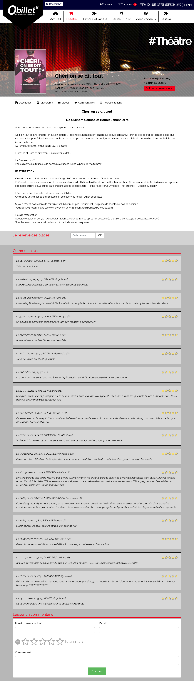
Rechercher (54, 4)
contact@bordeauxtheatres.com (94, 207)
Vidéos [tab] (63, 102)
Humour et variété (94, 16)
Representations (111, 102)
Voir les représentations (159, 88)
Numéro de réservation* (28, 623)
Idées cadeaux (145, 16)
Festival (166, 16)
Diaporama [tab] (45, 102)
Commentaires (85, 102)
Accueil (55, 16)
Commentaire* (23, 652)
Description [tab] (23, 102)
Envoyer (96, 671)
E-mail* (103, 623)
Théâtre (71, 16)
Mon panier (126, 4)
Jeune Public (121, 16)
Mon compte (107, 4)
